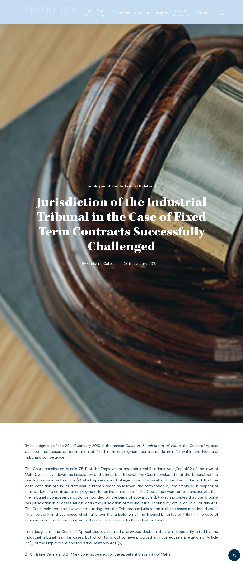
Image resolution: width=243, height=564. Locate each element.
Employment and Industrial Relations (121, 186)
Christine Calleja (101, 263)
